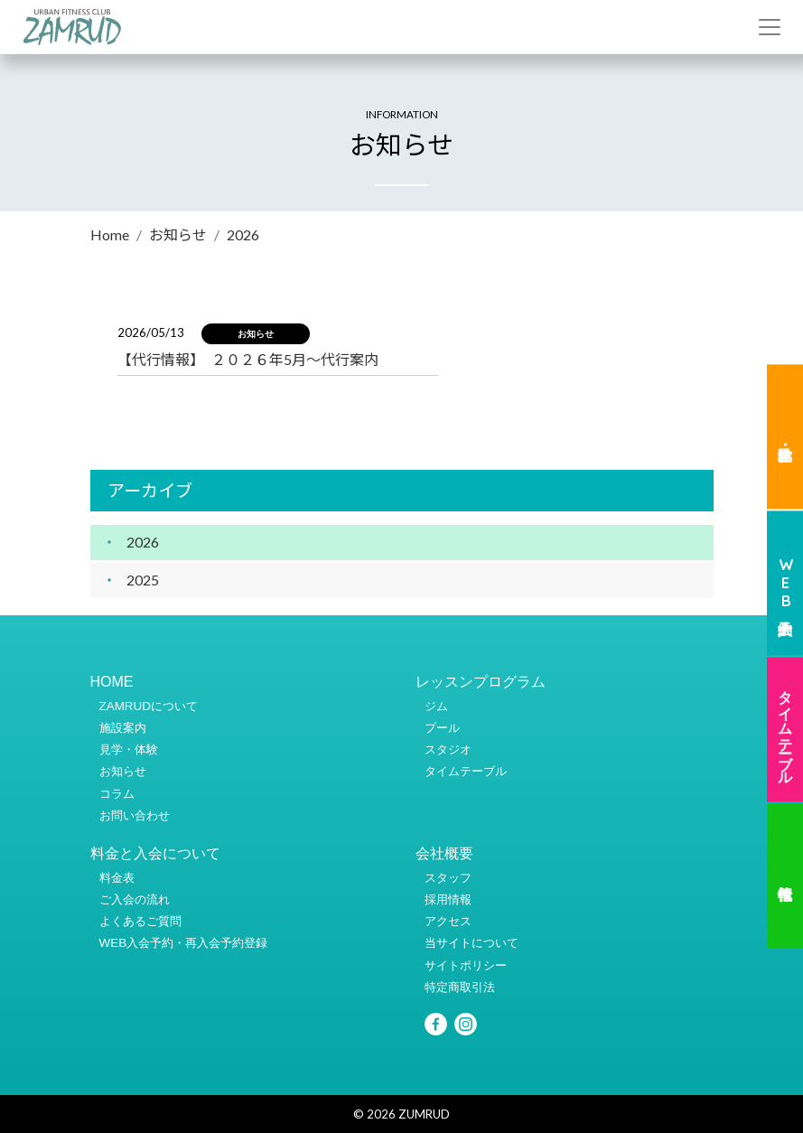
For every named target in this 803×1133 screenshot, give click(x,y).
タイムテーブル (786, 729)
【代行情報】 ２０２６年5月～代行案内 (247, 359)
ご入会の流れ (134, 899)
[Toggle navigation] (769, 27)
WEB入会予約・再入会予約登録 (183, 943)
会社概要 (444, 853)
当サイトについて (471, 943)
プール (442, 728)
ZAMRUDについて (148, 706)
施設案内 (122, 728)
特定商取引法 (460, 987)
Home (109, 234)
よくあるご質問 (140, 921)
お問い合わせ (134, 815)
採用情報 (448, 899)
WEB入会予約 (786, 584)
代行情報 (785, 875)
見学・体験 (785, 437)
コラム (117, 794)
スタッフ (448, 878)
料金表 (117, 878)
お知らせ (178, 234)
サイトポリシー (466, 965)
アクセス (448, 921)
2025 (142, 579)
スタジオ (448, 749)
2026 (142, 541)
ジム (436, 706)
